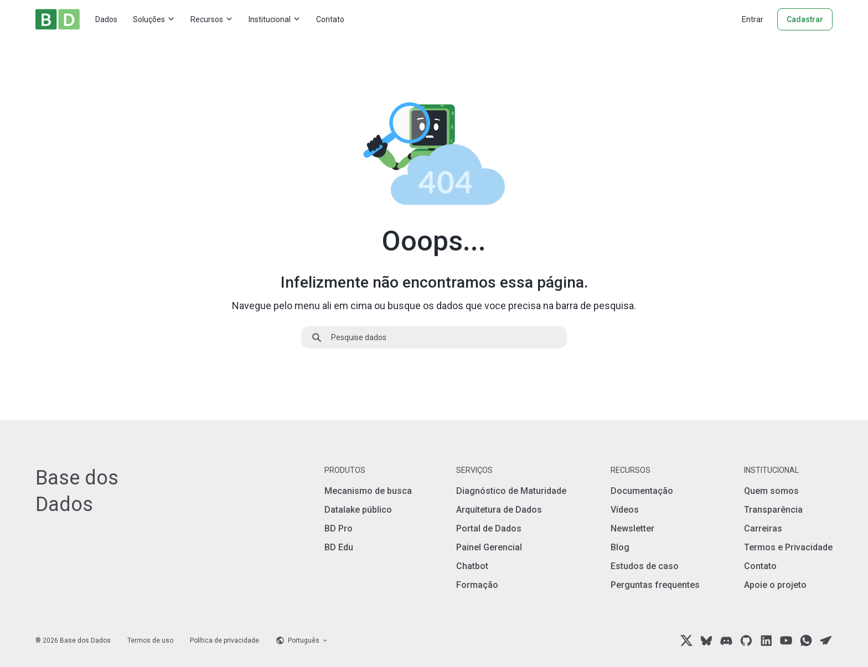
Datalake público (358, 509)
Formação (477, 585)
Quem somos (771, 491)
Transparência (773, 509)
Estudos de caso (645, 566)
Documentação (642, 491)
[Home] (57, 19)
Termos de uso (150, 640)
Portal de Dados (488, 528)
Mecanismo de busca (368, 491)
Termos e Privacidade (788, 547)
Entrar (752, 19)
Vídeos (625, 509)
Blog (620, 547)
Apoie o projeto (775, 585)
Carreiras (763, 528)
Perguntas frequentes (655, 585)
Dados (106, 19)
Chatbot (472, 566)
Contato (330, 19)
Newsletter (632, 528)
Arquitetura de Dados (499, 509)
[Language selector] (302, 640)
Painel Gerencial (489, 547)
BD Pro (338, 528)
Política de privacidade (224, 640)
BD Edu (338, 547)
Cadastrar (805, 19)
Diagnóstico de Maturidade (511, 491)
